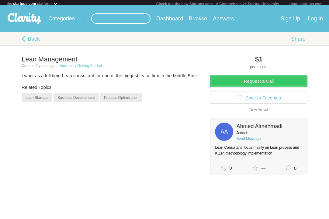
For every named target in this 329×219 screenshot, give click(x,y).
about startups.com (305, 4)
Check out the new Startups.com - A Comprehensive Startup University (217, 4)
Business (67, 68)
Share (298, 41)
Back (34, 41)
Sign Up (290, 21)
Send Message (248, 141)
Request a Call (259, 83)
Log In (315, 21)
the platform (32, 3)
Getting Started (89, 68)
